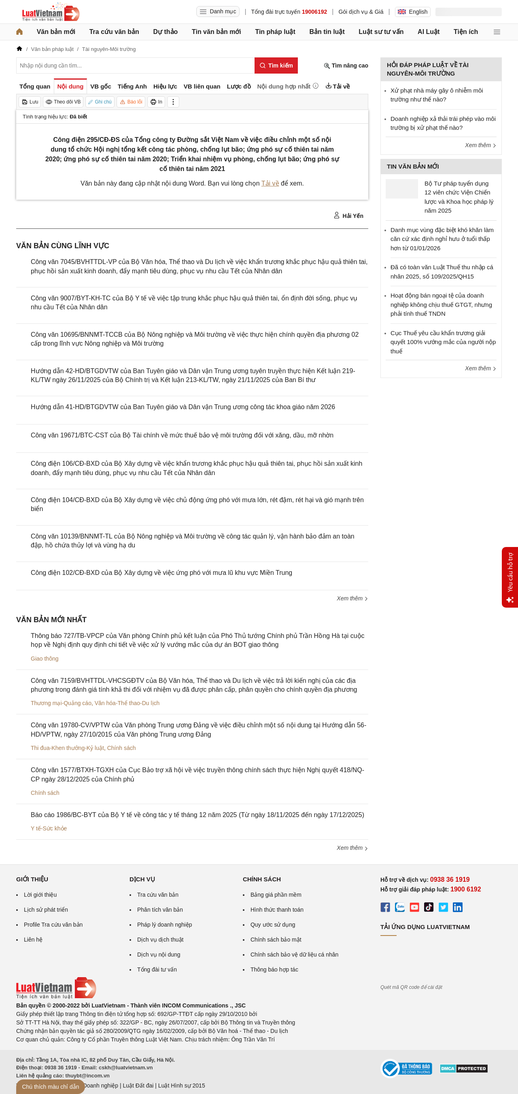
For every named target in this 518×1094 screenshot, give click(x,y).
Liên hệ (33, 939)
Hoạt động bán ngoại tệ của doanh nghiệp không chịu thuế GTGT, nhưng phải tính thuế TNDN (441, 304)
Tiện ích (466, 31)
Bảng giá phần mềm (276, 894)
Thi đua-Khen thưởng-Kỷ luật (67, 748)
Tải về (270, 183)
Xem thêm (352, 598)
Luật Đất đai (138, 1085)
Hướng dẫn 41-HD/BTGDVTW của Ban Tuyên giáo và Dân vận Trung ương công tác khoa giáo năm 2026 (183, 406)
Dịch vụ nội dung (158, 954)
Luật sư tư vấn (381, 31)
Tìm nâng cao (346, 65)
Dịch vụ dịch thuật (160, 939)
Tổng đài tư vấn (157, 969)
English (413, 11)
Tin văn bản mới (216, 31)
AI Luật (428, 31)
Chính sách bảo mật (276, 939)
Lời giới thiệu (40, 894)
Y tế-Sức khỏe (49, 828)
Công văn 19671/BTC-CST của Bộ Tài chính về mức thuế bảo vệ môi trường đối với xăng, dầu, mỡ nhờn (182, 435)
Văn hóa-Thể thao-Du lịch (127, 703)
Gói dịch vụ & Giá (360, 11)
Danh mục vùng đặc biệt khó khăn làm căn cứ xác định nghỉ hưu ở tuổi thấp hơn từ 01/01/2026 (442, 238)
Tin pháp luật (275, 31)
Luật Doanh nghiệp (94, 1085)
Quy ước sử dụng (273, 924)
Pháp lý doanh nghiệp (164, 924)
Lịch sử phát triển (46, 909)
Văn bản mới (56, 31)
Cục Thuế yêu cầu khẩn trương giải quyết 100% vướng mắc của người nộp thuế (443, 342)
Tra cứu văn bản (114, 31)
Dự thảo (165, 31)
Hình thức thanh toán (277, 909)
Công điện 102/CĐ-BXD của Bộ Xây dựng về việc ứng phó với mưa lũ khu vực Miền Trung (161, 572)
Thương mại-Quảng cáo (61, 703)
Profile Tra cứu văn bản (53, 924)
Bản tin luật (326, 31)
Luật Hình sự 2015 (181, 1085)
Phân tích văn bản (160, 909)
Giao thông (45, 658)
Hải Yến (348, 215)
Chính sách (121, 748)
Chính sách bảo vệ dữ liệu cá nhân (294, 954)
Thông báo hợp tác (274, 969)
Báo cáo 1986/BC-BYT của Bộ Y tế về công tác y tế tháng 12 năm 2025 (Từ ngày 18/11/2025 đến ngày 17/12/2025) (197, 814)
